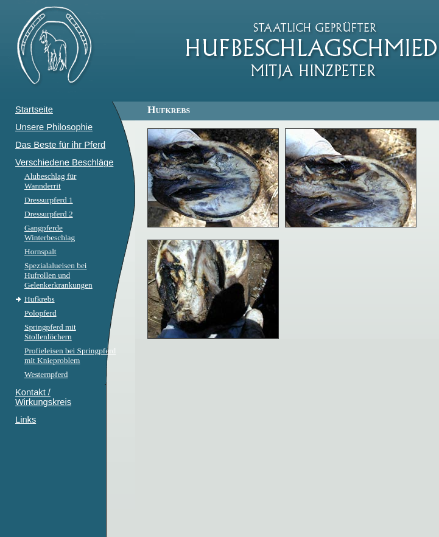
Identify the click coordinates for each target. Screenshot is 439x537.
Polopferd (40, 312)
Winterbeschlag (49, 237)
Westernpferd (46, 374)
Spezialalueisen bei (55, 265)
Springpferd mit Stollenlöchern (50, 331)
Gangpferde (43, 227)
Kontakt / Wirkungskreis (43, 397)
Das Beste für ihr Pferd (60, 145)
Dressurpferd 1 (48, 199)
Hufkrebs (39, 298)
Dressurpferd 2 (48, 213)
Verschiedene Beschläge (64, 162)
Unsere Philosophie (54, 127)
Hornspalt (40, 251)
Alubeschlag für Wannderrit (50, 180)
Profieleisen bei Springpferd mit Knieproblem (70, 355)
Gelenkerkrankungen (58, 284)
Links (25, 419)
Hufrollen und (47, 275)
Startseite (34, 109)
